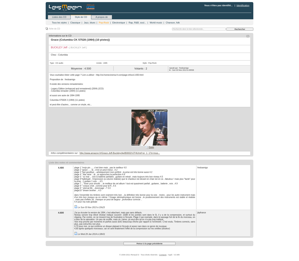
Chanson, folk (173, 22)
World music (156, 22)
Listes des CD (59, 17)
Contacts (163, 255)
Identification (243, 5)
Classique (75, 22)
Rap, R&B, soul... (137, 22)
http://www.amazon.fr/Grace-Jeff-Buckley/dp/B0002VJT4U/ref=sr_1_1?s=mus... (120, 153)
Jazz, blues (89, 22)
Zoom (151, 147)
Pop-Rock (104, 22)
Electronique (118, 22)
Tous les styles (59, 22)
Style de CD (81, 17)
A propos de (102, 17)
